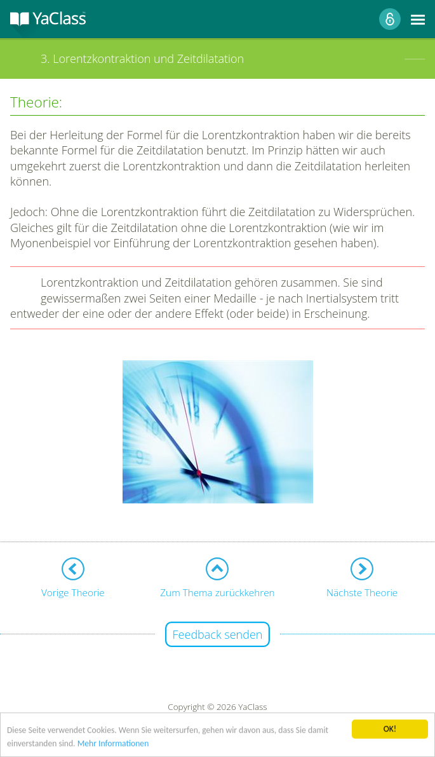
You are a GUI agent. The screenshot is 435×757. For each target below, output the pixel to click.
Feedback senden (218, 634)
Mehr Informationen (113, 744)
